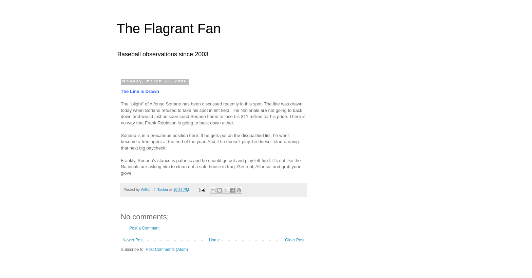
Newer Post (133, 240)
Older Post (294, 240)
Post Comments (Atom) (167, 249)
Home (214, 240)
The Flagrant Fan (169, 28)
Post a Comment (144, 228)
